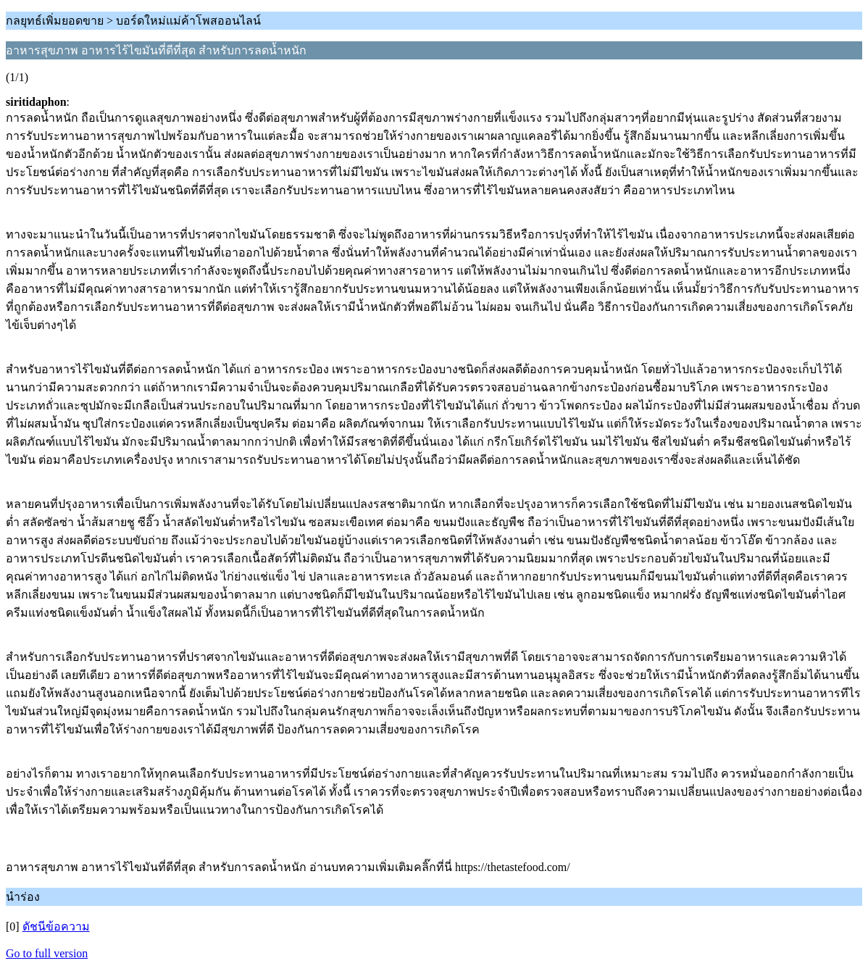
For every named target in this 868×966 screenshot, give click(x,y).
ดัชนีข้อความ (56, 926)
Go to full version (47, 953)
